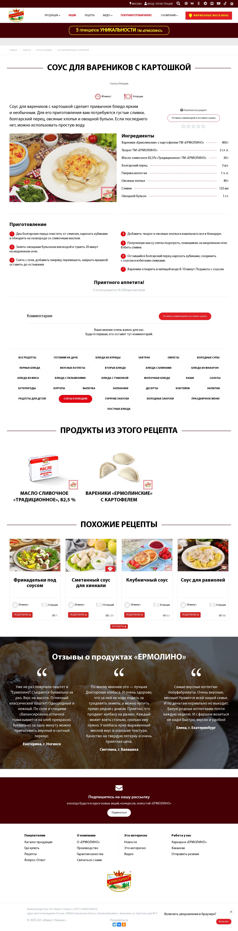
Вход (149, 4)
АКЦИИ (72, 15)
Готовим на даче (66, 357)
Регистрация (164, 4)
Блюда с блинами (158, 368)
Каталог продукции (38, 842)
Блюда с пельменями (70, 378)
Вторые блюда (115, 368)
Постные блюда (119, 409)
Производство (87, 848)
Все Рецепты (27, 357)
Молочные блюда (157, 378)
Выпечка (89, 388)
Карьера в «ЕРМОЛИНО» (189, 842)
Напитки (213, 388)
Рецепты (90, 15)
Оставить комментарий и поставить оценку (194, 118)
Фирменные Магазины (209, 16)
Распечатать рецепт (193, 110)
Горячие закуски (117, 398)
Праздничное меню (205, 398)
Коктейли (183, 388)
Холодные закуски (160, 398)
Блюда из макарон (205, 368)
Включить (224, 921)
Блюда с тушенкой (114, 378)
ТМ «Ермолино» (119, 30)
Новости (130, 842)
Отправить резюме (185, 854)
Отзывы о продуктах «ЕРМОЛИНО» (119, 657)
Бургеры (59, 388)
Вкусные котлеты (72, 368)
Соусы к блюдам (119, 83)
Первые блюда (29, 368)
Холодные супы (208, 357)
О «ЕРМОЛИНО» (88, 842)
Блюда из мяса (28, 378)
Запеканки (120, 388)
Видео (129, 854)
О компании (168, 15)
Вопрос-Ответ (35, 860)
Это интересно (135, 848)
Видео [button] (106, 15)
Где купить (31, 848)
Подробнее (21, 614)
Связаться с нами (89, 860)
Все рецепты (118, 626)
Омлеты (173, 357)
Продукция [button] (51, 15)
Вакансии (178, 848)
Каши (190, 378)
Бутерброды (27, 388)
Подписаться (119, 812)
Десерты (152, 388)
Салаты (215, 378)
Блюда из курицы (108, 357)
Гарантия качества (90, 854)
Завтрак (144, 357)
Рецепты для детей (32, 398)
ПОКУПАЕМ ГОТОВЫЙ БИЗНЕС (136, 15)
